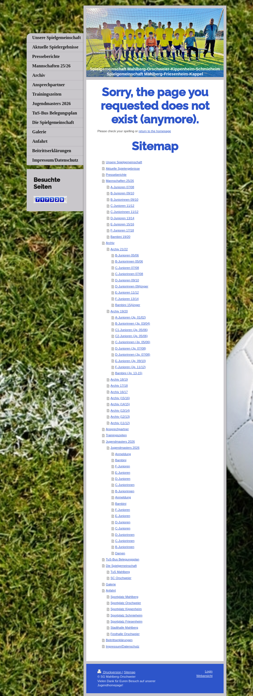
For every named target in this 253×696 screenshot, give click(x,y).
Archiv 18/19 (119, 379)
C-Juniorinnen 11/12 (124, 211)
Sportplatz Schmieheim (126, 615)
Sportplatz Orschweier (125, 603)
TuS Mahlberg (120, 571)
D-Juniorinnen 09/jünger (131, 286)
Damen (120, 553)
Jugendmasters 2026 (120, 441)
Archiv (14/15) (120, 404)
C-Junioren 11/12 (122, 205)
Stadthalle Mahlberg (124, 627)
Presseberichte (116, 174)
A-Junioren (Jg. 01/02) (130, 317)
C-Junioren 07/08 (127, 267)
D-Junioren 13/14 (122, 218)
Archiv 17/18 (119, 385)
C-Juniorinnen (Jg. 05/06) (132, 342)
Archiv (110, 242)
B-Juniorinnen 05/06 (129, 261)
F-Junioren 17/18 (122, 230)
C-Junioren (122, 528)
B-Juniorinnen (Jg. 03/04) (132, 323)
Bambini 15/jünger (127, 305)
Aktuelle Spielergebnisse (123, 168)
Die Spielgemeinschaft (121, 565)
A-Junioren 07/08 (122, 187)
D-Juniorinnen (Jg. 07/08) (132, 354)
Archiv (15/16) (120, 398)
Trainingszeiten (116, 435)
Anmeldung (123, 454)
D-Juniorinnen (125, 534)
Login (208, 671)
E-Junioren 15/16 (122, 224)
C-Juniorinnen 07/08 (129, 274)
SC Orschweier (120, 578)
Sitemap (129, 672)
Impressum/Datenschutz (122, 646)
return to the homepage (155, 131)
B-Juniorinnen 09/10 (124, 199)
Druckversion (109, 672)
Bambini (120, 460)
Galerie (111, 584)
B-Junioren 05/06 (127, 255)
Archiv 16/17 (119, 392)
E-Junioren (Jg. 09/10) (130, 361)
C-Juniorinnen (125, 484)
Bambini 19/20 (120, 236)
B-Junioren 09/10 (122, 193)
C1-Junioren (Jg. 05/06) (131, 330)
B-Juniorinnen (124, 491)
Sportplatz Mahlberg (124, 596)
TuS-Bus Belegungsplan (122, 559)
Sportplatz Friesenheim (126, 621)
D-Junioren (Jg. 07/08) (130, 348)
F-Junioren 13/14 (127, 298)
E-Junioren (122, 472)
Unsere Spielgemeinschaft (124, 162)
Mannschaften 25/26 (120, 180)
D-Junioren (122, 478)
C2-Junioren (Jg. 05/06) (131, 336)
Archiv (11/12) (120, 423)
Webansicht (204, 675)
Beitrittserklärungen (119, 640)
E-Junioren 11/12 (127, 292)
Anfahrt (111, 590)
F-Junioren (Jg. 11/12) (130, 367)
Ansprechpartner (117, 429)
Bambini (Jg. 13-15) (128, 373)
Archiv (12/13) (120, 416)
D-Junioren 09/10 (127, 280)
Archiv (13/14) (120, 410)
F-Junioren (122, 466)
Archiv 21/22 (119, 249)
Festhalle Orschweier (125, 634)
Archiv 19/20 (119, 311)
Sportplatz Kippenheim (126, 609)
